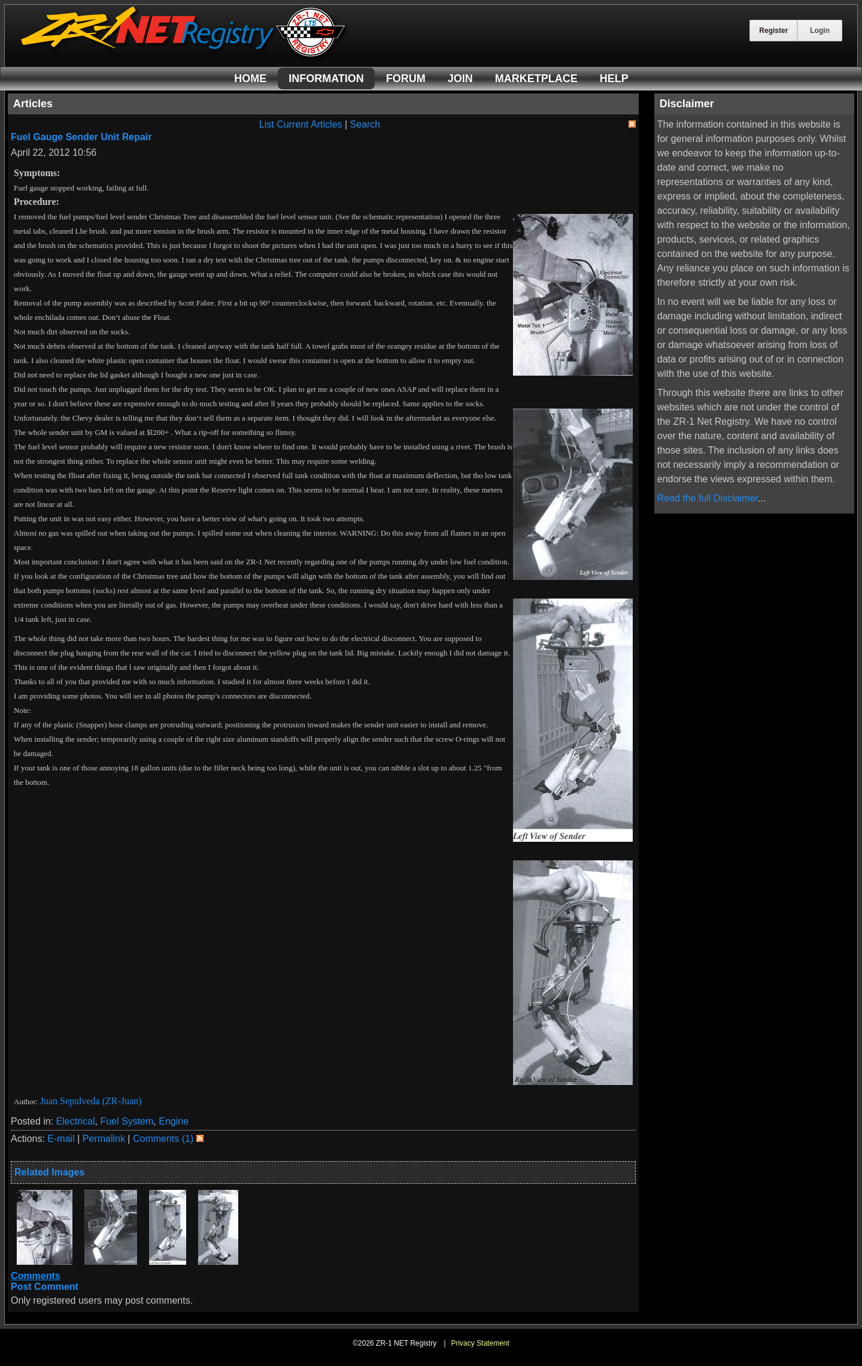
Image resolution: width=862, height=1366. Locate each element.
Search (365, 124)
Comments (35, 1276)
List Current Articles (300, 124)
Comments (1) (163, 1139)
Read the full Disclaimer (707, 498)
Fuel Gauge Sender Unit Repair (81, 137)
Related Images (49, 1172)
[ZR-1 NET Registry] (184, 56)
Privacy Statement (480, 1343)
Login (820, 30)
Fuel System (126, 1121)
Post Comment (44, 1287)
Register (773, 30)
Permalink (104, 1139)
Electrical (75, 1121)
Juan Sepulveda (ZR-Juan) (91, 1101)
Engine (174, 1121)
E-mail (60, 1139)
